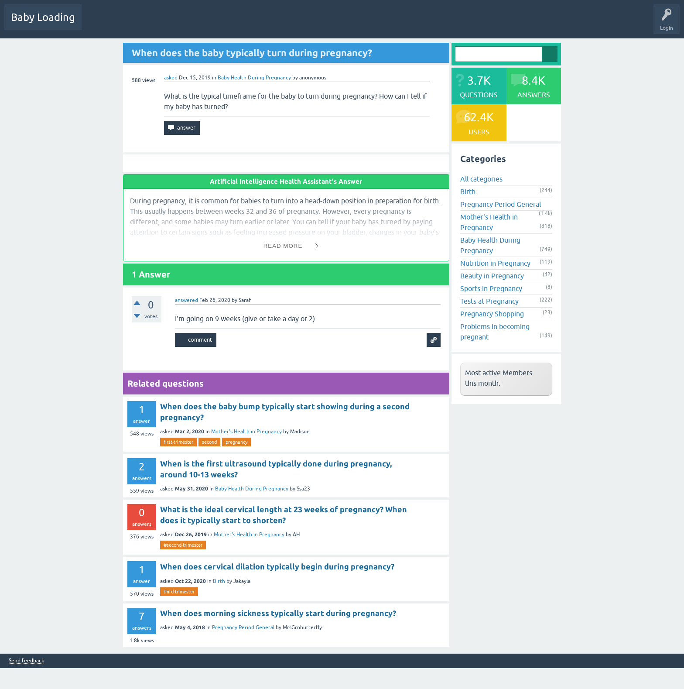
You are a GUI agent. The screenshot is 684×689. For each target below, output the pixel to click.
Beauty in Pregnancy (492, 276)
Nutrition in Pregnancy (495, 263)
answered (186, 300)
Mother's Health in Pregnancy (246, 431)
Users (232, 23)
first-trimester (178, 442)
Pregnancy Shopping (492, 314)
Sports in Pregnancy (491, 288)
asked (171, 78)
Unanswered (164, 23)
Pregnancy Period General (243, 627)
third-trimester (179, 591)
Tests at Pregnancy (489, 301)
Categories (201, 23)
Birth (219, 581)
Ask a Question (269, 23)
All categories (481, 179)
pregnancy (236, 442)
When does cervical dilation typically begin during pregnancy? (277, 566)
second (209, 442)
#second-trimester (183, 545)
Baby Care (308, 23)
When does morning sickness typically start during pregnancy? (278, 613)
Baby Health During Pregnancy (254, 78)
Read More (283, 246)
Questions (100, 23)
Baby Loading (43, 17)
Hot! (130, 23)
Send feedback (26, 661)
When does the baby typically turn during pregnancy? (252, 52)
